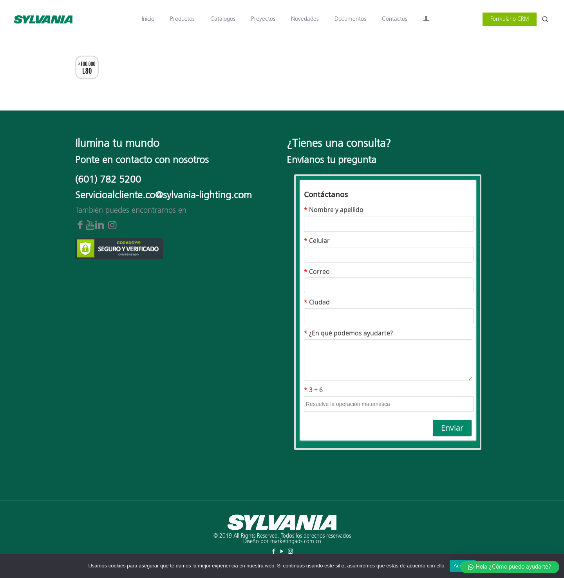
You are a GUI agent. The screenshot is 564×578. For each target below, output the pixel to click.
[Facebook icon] (274, 551)
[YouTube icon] (282, 551)
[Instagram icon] (290, 551)
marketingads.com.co (295, 541)
